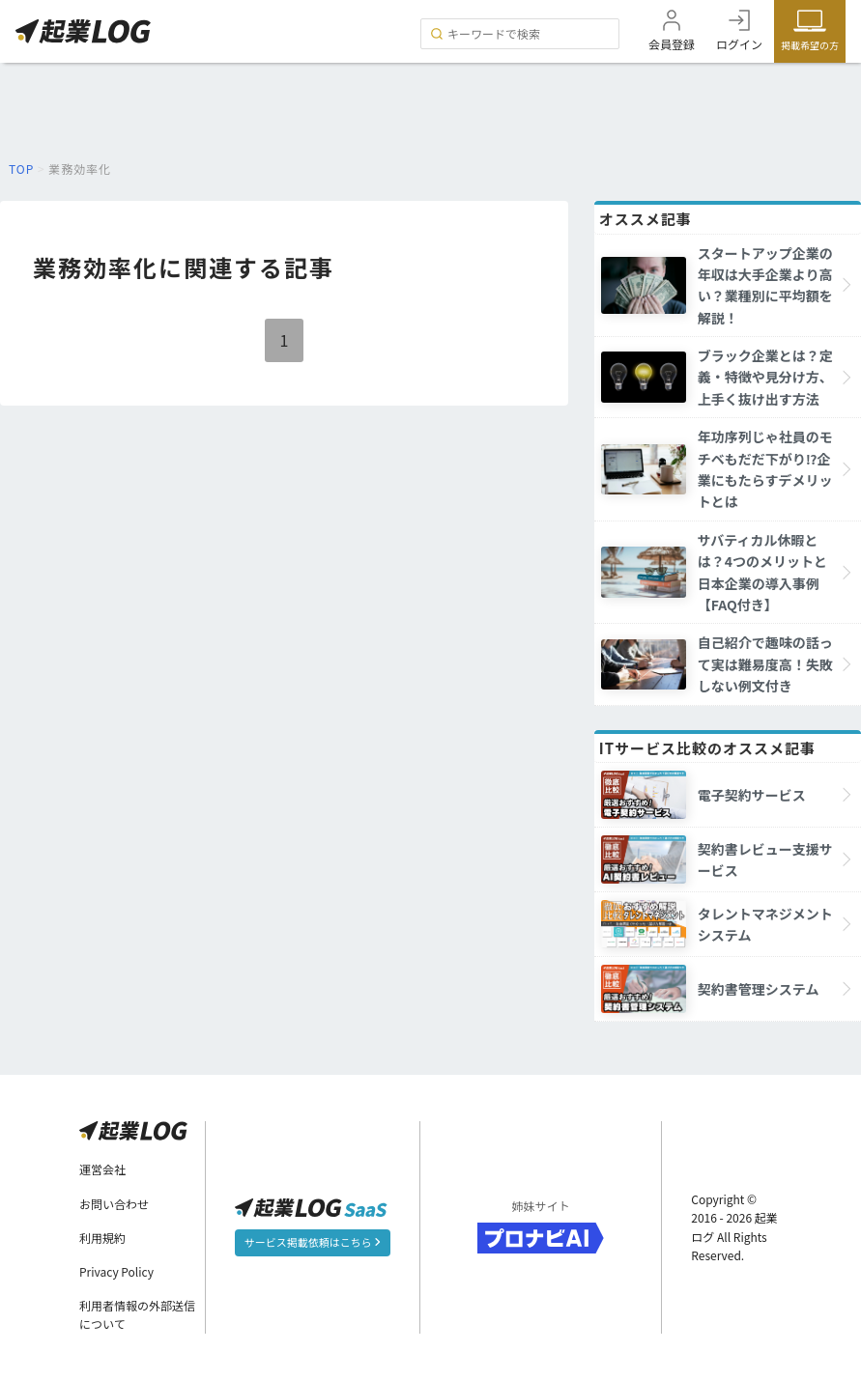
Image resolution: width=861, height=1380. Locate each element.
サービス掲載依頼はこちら (312, 1242)
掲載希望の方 (810, 45)
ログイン (739, 44)
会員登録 (671, 44)
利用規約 (102, 1237)
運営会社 (102, 1169)
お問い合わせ (114, 1204)
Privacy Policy (116, 1271)
